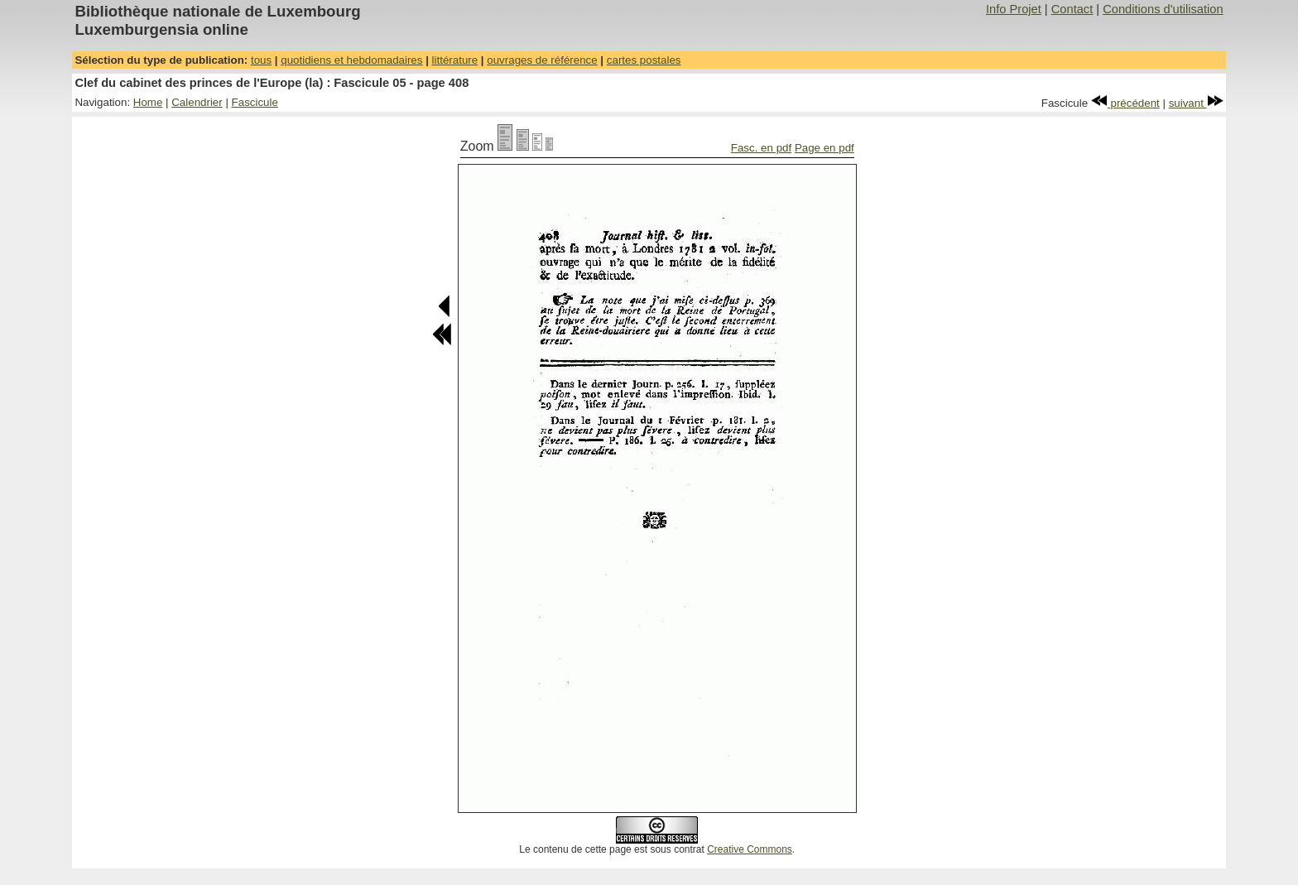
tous (261, 60)
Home (148, 102)
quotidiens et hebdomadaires (351, 60)
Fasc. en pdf (761, 148)
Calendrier (197, 102)
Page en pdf (824, 148)
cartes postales (644, 60)
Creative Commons (749, 849)
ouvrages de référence (542, 60)
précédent (1125, 103)
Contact (1072, 9)
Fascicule (255, 102)
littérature (455, 60)
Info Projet (1013, 9)
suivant (1196, 103)
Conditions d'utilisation (1163, 9)
